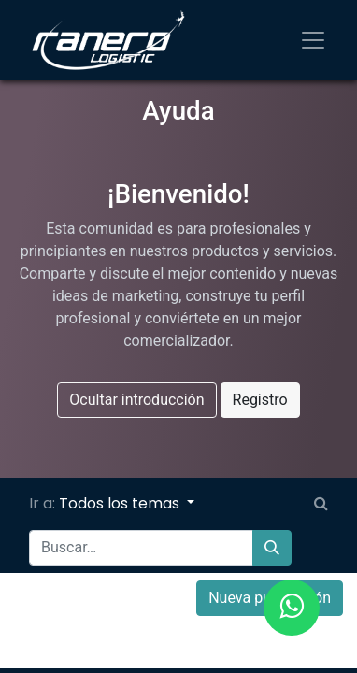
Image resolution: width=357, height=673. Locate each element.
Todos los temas (121, 503)
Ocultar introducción (136, 399)
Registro (260, 399)
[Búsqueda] (272, 548)
